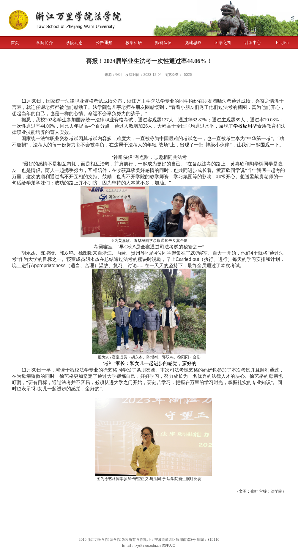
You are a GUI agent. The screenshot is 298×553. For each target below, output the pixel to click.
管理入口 (169, 545)
